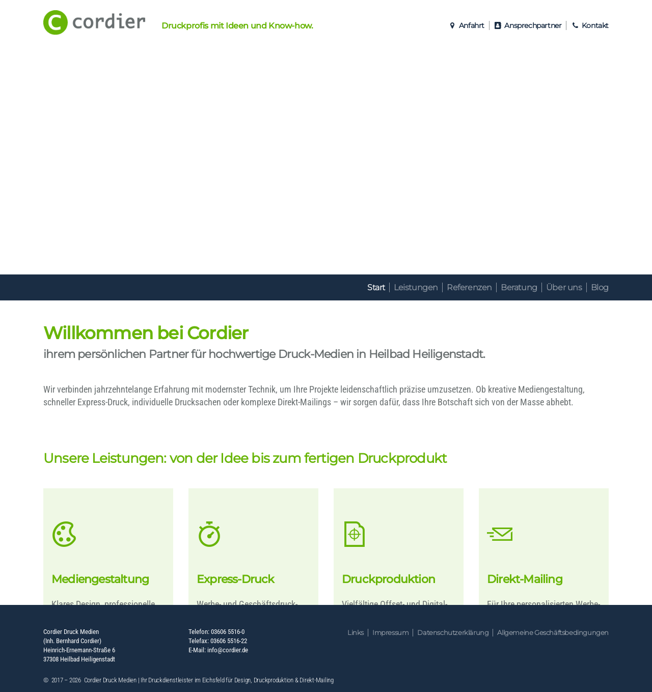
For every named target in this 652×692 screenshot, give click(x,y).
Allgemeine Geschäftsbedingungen (553, 632)
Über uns (564, 287)
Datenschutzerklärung (452, 632)
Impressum (390, 632)
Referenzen (469, 287)
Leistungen (416, 287)
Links (355, 632)
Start (376, 287)
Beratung (519, 287)
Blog (600, 287)
